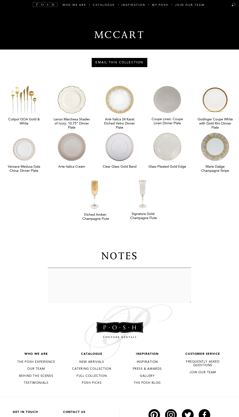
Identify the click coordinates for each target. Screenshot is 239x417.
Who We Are (36, 354)
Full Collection (92, 376)
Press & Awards (147, 368)
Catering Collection (91, 368)
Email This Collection (119, 62)
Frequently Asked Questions (203, 363)
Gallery (147, 376)
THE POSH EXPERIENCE (36, 362)
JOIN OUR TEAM (202, 372)
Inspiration (147, 354)
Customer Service (202, 354)
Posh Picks (92, 382)
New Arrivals (91, 362)
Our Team (36, 368)
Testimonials (36, 382)
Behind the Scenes (36, 376)
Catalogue (91, 354)
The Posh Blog (147, 382)
